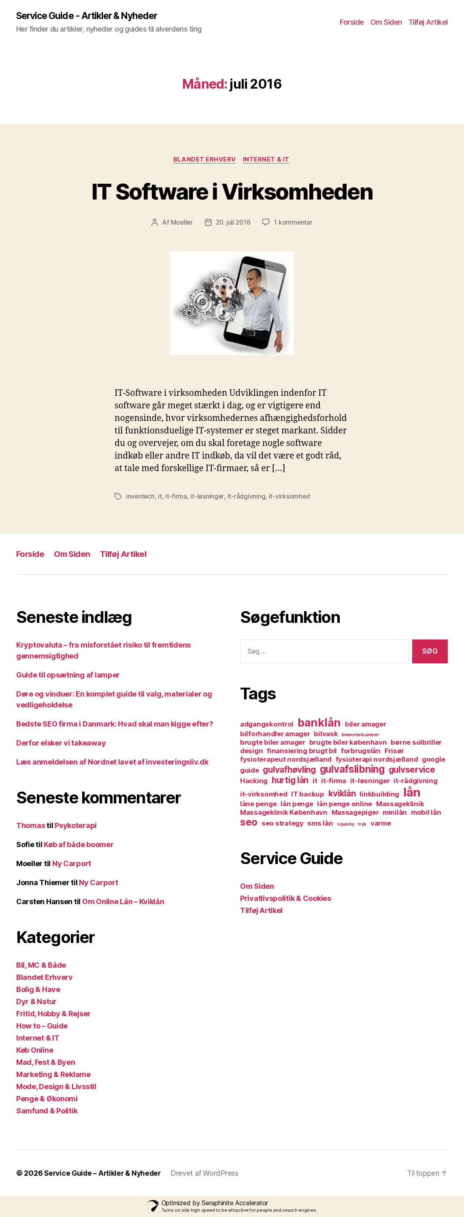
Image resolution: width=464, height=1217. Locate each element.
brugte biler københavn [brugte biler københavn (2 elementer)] (348, 743)
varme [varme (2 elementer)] (380, 824)
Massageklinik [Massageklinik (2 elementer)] (400, 805)
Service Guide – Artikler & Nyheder (104, 1174)
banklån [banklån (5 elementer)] (319, 723)
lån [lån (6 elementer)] (412, 793)
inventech (140, 497)
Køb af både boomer (78, 845)
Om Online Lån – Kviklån (123, 902)
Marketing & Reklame (53, 1075)
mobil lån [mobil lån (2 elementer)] (426, 813)
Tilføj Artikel (428, 22)
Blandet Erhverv (204, 160)
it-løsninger (208, 497)
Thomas (30, 826)
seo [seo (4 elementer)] (249, 823)
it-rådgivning (247, 497)
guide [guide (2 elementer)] (249, 771)
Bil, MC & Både (41, 966)
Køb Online (34, 1051)
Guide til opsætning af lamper (68, 675)
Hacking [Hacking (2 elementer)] (254, 781)
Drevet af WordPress (209, 1174)
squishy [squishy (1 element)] (345, 825)
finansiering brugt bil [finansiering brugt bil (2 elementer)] (302, 752)
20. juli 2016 (233, 223)
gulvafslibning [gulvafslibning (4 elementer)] (352, 770)
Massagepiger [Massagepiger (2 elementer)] (355, 813)
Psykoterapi (76, 826)
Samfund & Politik (46, 1111)
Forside (352, 22)
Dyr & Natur (36, 1002)
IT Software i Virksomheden (232, 191)
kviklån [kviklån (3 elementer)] (342, 794)
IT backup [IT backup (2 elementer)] (307, 795)
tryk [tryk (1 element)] (362, 825)
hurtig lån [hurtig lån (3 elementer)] (290, 781)
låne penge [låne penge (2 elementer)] (258, 805)
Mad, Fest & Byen (45, 1063)
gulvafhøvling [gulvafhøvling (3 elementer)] (289, 770)
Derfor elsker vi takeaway (61, 743)
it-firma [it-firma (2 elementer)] (333, 781)
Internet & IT (267, 160)
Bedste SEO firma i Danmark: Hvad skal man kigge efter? (114, 724)
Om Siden (386, 22)
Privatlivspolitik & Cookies (285, 899)
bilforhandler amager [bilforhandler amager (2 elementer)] (275, 735)
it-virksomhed (290, 497)
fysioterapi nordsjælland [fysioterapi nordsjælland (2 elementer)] (377, 760)
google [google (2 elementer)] (433, 760)
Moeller (180, 223)
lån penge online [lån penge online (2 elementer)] (344, 805)
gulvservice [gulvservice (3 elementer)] (412, 770)
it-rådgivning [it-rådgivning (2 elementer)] (416, 781)
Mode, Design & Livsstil (56, 1087)
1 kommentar (294, 223)
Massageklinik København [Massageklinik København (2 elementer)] (284, 813)
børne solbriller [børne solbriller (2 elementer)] (416, 743)
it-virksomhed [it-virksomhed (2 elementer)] (263, 795)
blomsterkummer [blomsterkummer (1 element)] (360, 735)
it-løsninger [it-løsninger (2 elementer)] (370, 781)
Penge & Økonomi (47, 1099)
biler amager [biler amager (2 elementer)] (365, 725)
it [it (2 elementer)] (315, 781)
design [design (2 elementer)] (251, 752)
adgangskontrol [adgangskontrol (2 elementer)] (267, 725)
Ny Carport (71, 864)
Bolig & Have (38, 990)
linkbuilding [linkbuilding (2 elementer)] (379, 795)
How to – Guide (42, 1026)
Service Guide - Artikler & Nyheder (91, 16)
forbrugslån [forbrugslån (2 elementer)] (361, 752)
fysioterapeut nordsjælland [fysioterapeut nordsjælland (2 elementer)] (286, 760)
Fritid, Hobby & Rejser (53, 1014)
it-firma (177, 497)
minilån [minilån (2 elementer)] (395, 813)
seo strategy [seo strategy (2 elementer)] (283, 824)
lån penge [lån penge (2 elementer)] (297, 805)
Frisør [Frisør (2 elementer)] (394, 752)
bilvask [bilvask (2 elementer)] (326, 735)
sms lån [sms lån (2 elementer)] (320, 824)
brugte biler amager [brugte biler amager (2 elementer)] (272, 743)
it (160, 497)
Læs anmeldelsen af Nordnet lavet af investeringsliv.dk (112, 762)
